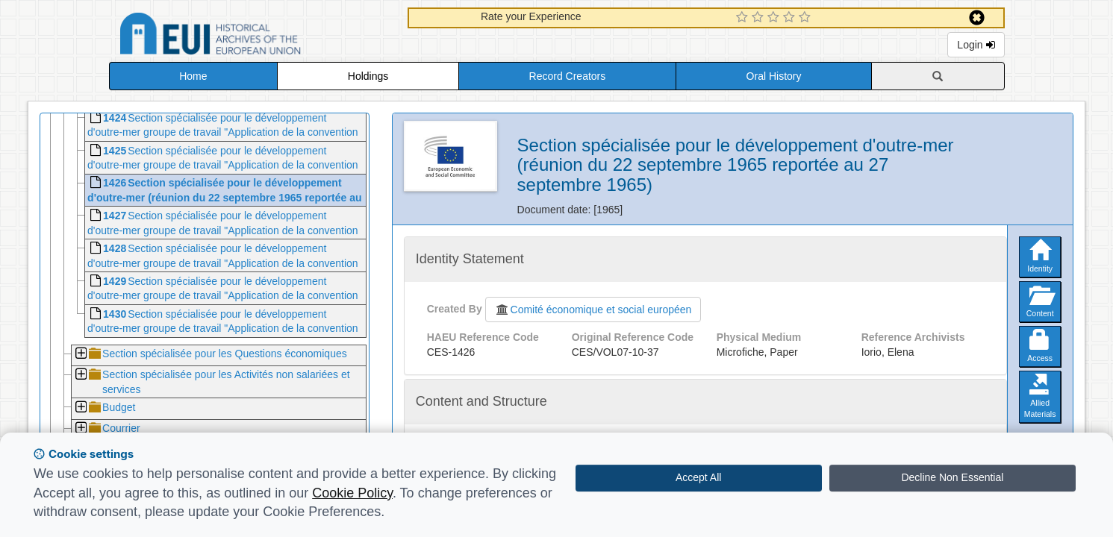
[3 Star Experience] (775, 18)
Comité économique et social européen (593, 309)
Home (193, 76)
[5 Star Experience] (806, 18)
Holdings (368, 76)
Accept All (698, 477)
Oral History (774, 76)
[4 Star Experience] (791, 18)
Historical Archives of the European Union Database (252, 36)
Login (975, 45)
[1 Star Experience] (744, 18)
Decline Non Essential (952, 477)
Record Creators (567, 76)
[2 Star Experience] (759, 18)
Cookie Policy (352, 493)
